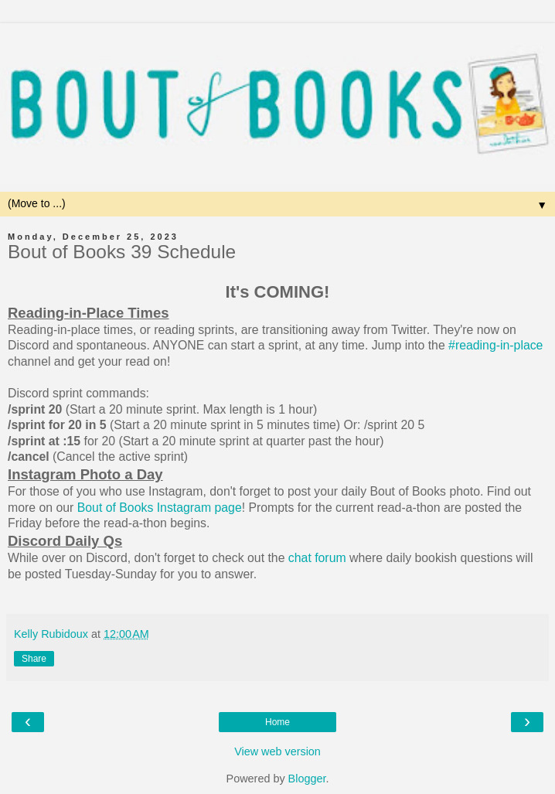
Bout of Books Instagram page (159, 507)
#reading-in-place (495, 345)
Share (34, 658)
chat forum (317, 557)
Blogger (307, 778)
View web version (277, 751)
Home (277, 722)
